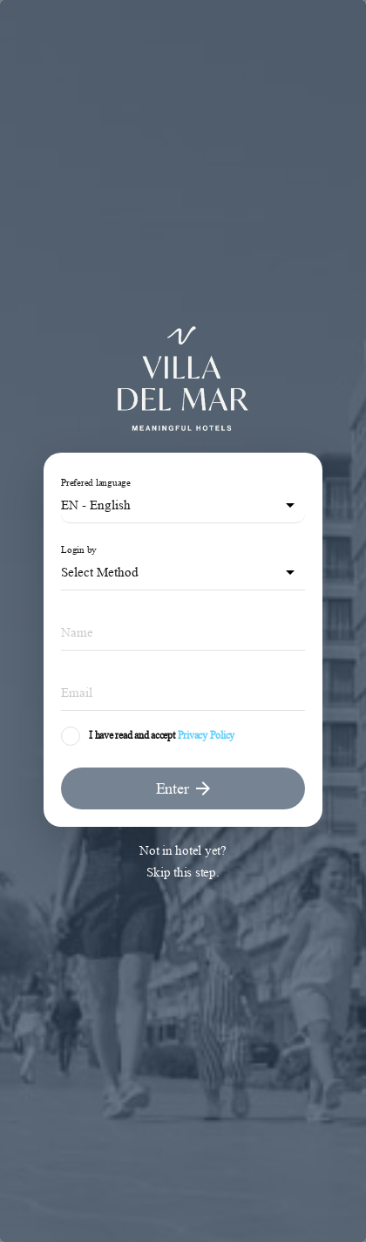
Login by (79, 549)
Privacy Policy (206, 735)
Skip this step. (182, 872)
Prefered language (96, 482)
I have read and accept (132, 735)
